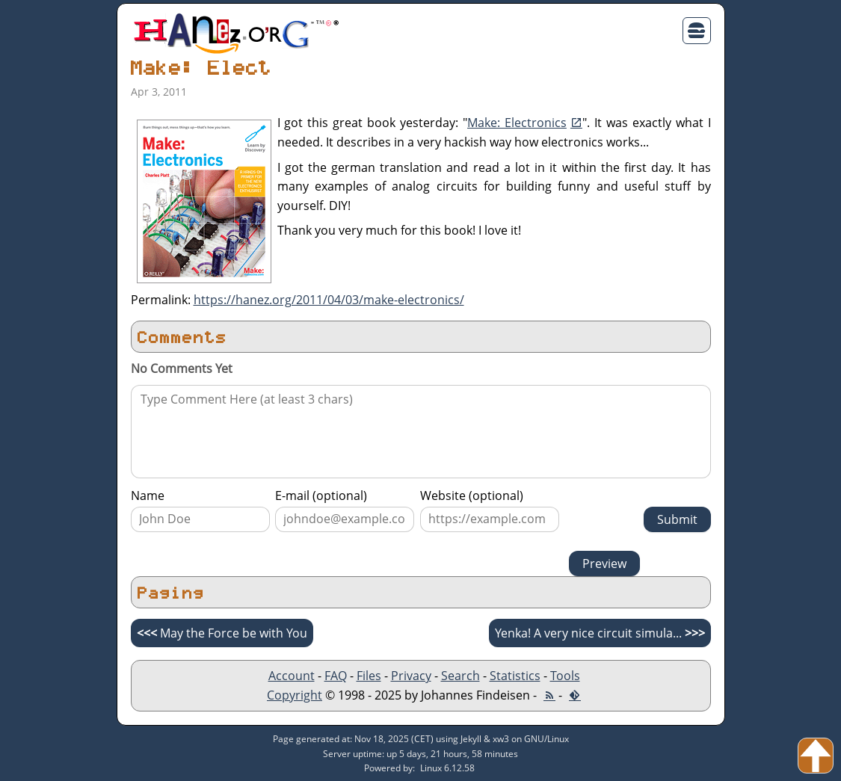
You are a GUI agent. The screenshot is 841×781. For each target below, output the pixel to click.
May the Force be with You (222, 633)
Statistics (515, 675)
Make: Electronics (517, 122)
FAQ (335, 675)
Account (291, 675)
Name (147, 495)
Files (369, 675)
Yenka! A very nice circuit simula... (600, 633)
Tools (565, 675)
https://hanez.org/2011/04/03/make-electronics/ (329, 299)
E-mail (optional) (321, 495)
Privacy (411, 675)
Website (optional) (471, 495)
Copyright (294, 695)
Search (460, 675)
